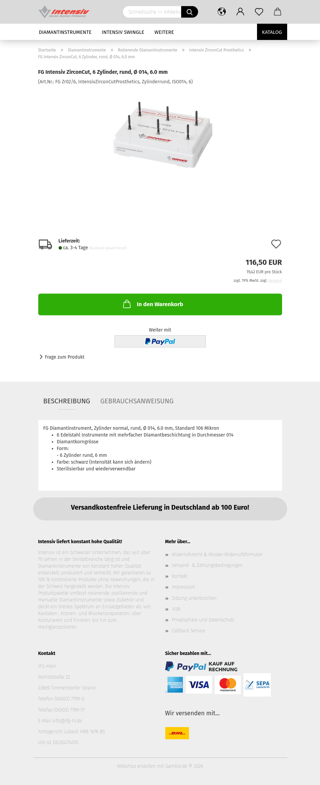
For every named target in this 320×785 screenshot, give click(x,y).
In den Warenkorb (152, 303)
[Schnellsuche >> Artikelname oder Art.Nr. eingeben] (189, 12)
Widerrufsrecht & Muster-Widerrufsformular (217, 554)
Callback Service (188, 631)
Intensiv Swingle (123, 32)
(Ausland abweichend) (108, 248)
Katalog (272, 32)
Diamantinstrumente (65, 32)
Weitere (164, 32)
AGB (176, 609)
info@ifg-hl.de (67, 721)
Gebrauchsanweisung (136, 401)
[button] (222, 12)
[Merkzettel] (259, 12)
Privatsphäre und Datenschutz (203, 620)
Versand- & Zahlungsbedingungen (207, 565)
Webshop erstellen (136, 766)
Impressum (183, 587)
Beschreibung (66, 401)
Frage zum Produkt (65, 357)
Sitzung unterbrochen (194, 598)
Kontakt (180, 576)
